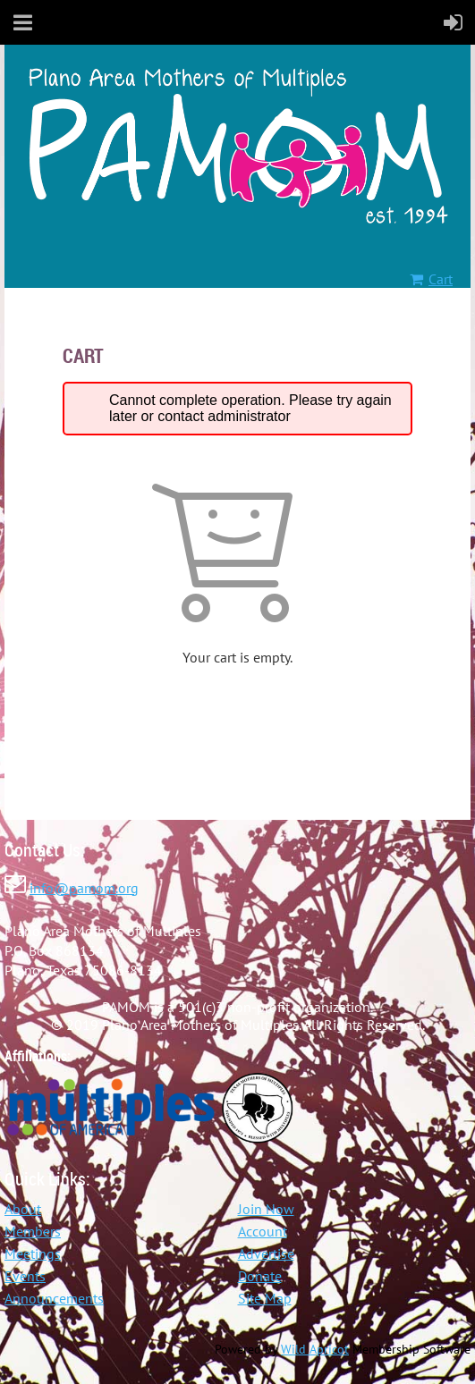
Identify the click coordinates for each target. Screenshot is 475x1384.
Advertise (266, 1253)
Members (32, 1231)
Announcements (54, 1298)
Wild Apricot (315, 1349)
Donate (260, 1276)
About (22, 1209)
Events (25, 1276)
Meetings (32, 1253)
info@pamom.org (84, 888)
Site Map (265, 1298)
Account (262, 1231)
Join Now (266, 1209)
